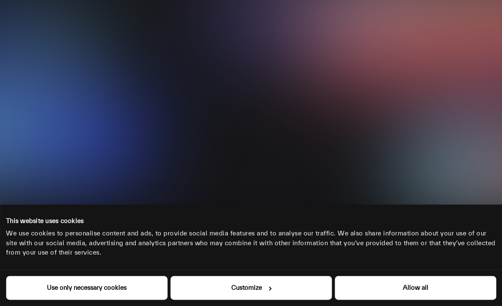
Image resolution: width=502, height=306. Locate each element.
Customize (251, 287)
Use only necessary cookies (86, 287)
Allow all (415, 287)
